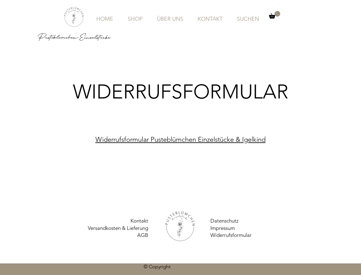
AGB (142, 235)
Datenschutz (224, 221)
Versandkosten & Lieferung (118, 228)
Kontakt (139, 221)
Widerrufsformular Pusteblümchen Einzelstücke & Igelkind (180, 139)
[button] (274, 15)
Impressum (222, 228)
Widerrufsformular (231, 235)
